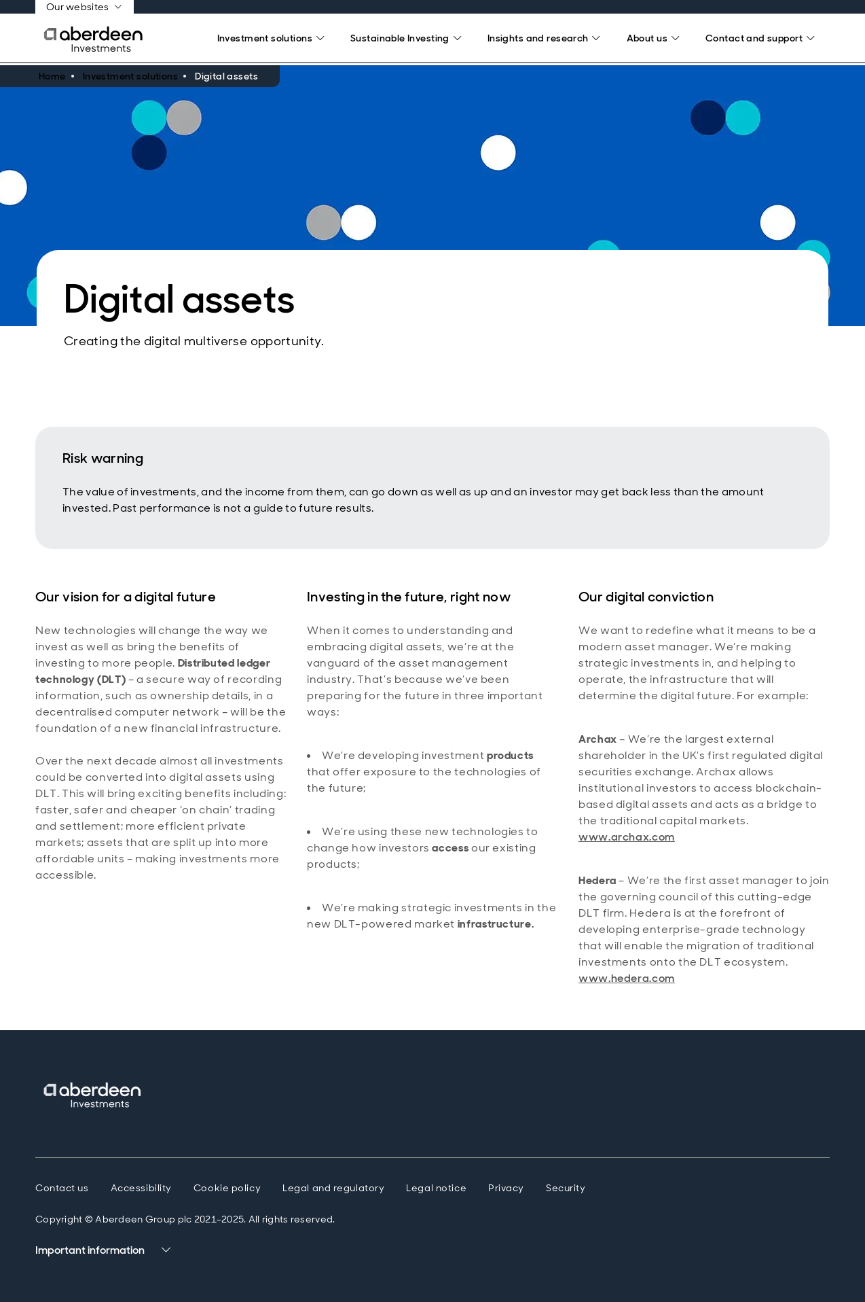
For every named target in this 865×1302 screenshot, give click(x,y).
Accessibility (141, 1188)
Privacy (506, 1188)
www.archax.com (626, 837)
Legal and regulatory (333, 1188)
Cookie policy (227, 1188)
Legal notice (436, 1188)
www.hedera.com (626, 978)
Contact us (62, 1188)
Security (565, 1188)
